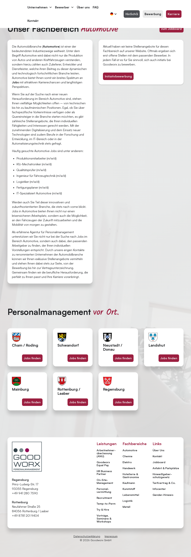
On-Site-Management (105, 481)
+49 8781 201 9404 (25, 515)
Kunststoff (129, 488)
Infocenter (159, 488)
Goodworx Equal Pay (103, 463)
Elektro (127, 462)
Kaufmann (129, 482)
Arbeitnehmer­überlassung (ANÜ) (106, 453)
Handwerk (129, 468)
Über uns (83, 7)
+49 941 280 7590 (25, 493)
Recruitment (104, 497)
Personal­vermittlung (104, 490)
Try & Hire (103, 509)
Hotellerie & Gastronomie (131, 475)
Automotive (130, 450)
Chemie (127, 456)
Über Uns (158, 450)
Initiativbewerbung (118, 76)
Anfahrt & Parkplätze (166, 468)
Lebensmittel (131, 494)
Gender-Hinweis (163, 494)
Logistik (128, 500)
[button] (40, 7)
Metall (126, 506)
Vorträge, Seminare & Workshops (104, 518)
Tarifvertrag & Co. (164, 482)
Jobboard (159, 462)
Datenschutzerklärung (86, 536)
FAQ (95, 7)
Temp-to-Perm (106, 503)
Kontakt (32, 21)
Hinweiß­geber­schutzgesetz (162, 476)
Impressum (111, 536)
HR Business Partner (104, 472)
